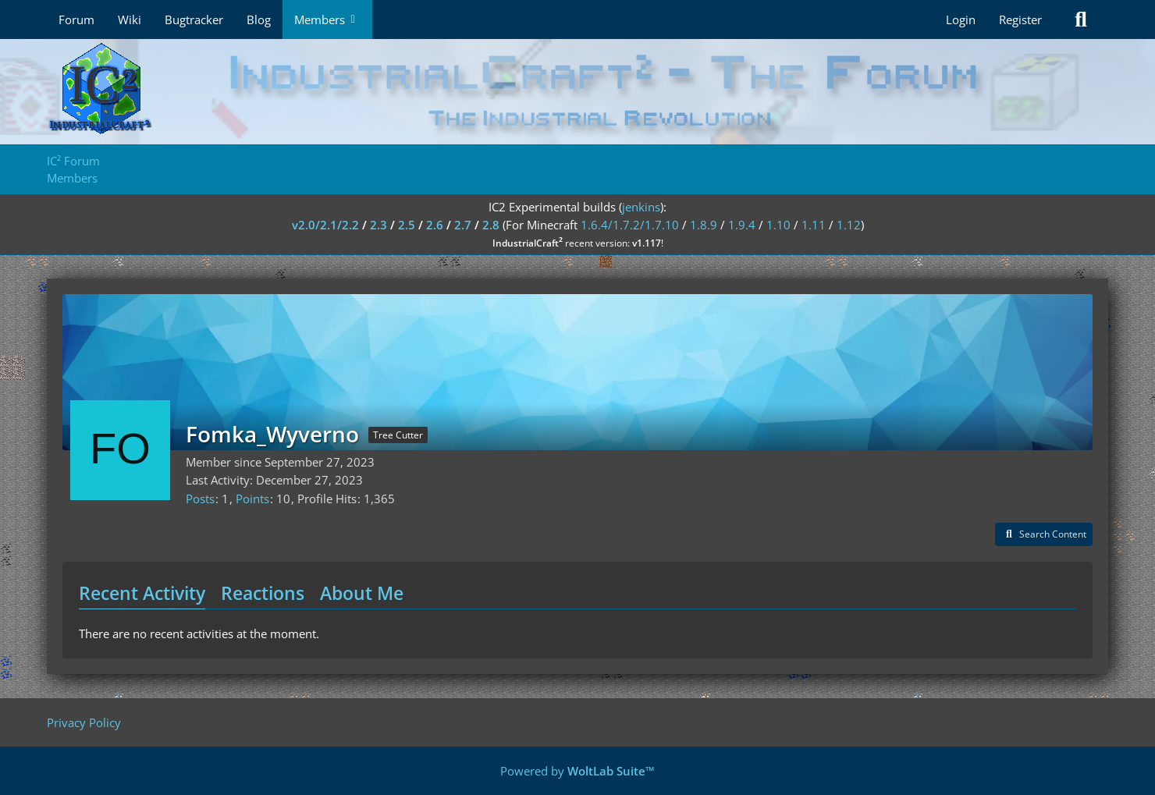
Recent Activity (142, 592)
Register (1020, 19)
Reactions (262, 592)
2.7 (462, 224)
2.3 (378, 224)
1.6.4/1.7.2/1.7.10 (630, 224)
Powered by (577, 771)
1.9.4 (741, 224)
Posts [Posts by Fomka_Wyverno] (200, 498)
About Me (361, 592)
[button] (1044, 534)
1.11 (813, 224)
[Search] (1081, 19)
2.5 (406, 224)
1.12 (849, 224)
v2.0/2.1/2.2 (325, 224)
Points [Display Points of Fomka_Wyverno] (252, 498)
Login (961, 19)
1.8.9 (703, 224)
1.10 (778, 224)
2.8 (490, 224)
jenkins (641, 207)
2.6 (434, 224)
